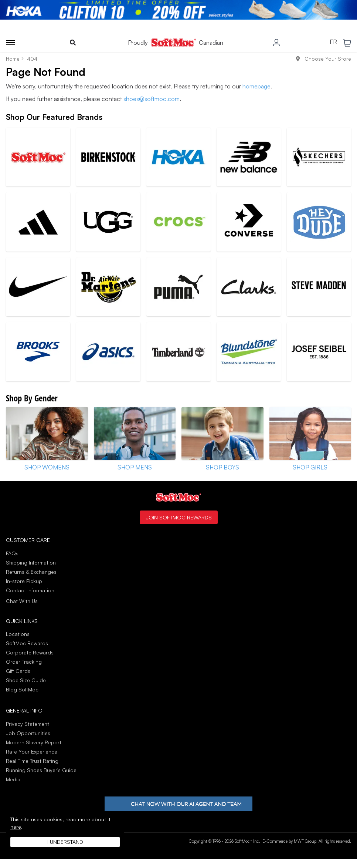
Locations (18, 634)
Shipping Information (31, 562)
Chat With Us (22, 601)
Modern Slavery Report (33, 742)
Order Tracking (24, 661)
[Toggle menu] (10, 42)
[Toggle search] (73, 42)
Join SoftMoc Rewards (179, 517)
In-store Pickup (24, 581)
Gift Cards (18, 671)
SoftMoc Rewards (27, 643)
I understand (65, 842)
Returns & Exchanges (31, 572)
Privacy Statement (27, 724)
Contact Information (30, 590)
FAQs (12, 553)
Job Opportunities (28, 733)
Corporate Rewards (30, 652)
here (15, 826)
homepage (256, 86)
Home (13, 58)
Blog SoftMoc (22, 689)
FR (333, 42)
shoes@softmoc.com (151, 98)
